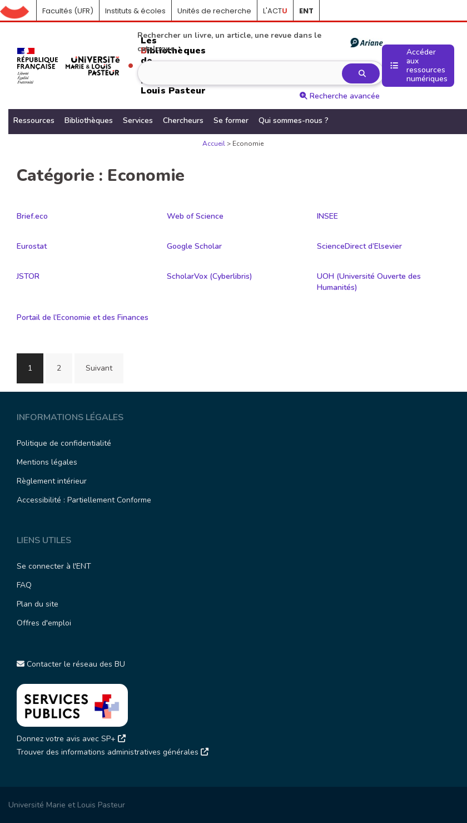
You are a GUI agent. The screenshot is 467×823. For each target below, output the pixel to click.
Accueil (18, 11)
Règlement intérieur (52, 481)
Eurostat (32, 246)
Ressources (33, 120)
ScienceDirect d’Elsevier (359, 246)
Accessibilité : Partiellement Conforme (84, 500)
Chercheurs (183, 120)
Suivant (99, 368)
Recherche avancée (340, 96)
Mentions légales (47, 462)
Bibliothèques (88, 120)
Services (138, 120)
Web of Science (195, 216)
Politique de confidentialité (64, 443)
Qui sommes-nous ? (294, 120)
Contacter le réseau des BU (71, 664)
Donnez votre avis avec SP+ (71, 738)
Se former (231, 120)
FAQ (24, 585)
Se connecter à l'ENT (54, 566)
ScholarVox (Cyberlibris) (209, 276)
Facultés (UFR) (67, 11)
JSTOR (28, 276)
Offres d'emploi (44, 623)
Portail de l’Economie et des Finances (82, 317)
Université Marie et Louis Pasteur (66, 805)
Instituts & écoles (135, 11)
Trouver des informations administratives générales (112, 752)
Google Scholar (194, 246)
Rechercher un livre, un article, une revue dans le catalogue (259, 42)
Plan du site (37, 604)
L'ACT (275, 11)
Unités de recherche (214, 11)
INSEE (327, 216)
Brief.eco (32, 216)
